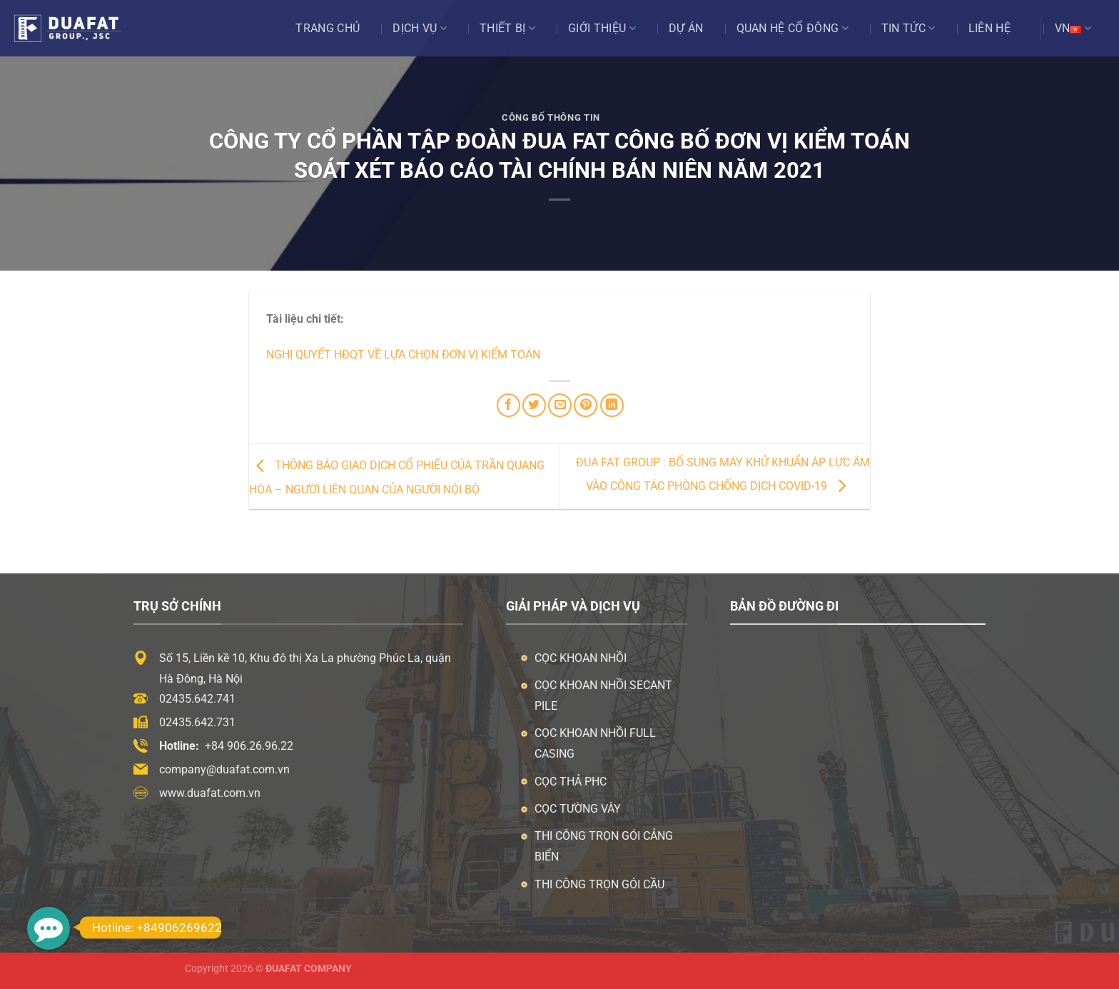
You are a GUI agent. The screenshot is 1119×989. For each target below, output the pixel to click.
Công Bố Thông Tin (551, 117)
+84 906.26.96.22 (249, 746)
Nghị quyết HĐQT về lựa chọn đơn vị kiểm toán (403, 354)
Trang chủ (327, 28)
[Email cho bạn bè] (560, 405)
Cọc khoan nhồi (581, 658)
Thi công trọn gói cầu (599, 884)
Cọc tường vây (578, 808)
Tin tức (908, 28)
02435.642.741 (197, 699)
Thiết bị (507, 28)
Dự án (686, 28)
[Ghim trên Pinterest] (585, 405)
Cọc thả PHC (571, 781)
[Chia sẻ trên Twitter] (534, 405)
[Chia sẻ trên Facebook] (508, 405)
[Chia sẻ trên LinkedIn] (612, 405)
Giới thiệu (602, 28)
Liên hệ (989, 28)
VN (1073, 28)
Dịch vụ (420, 28)
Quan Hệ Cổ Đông (792, 28)
